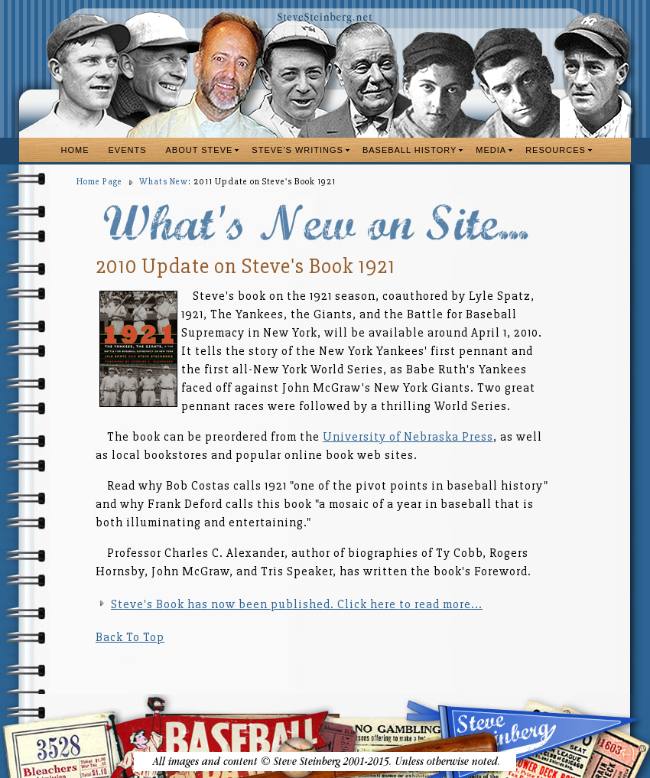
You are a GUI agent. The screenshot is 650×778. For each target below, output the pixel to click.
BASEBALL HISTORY (409, 150)
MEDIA (491, 150)
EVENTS (128, 150)
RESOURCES (555, 150)
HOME (75, 150)
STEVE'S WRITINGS (297, 150)
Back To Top (130, 637)
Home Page (99, 181)
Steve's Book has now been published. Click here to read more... (297, 604)
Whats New (163, 181)
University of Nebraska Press (408, 436)
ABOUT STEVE (199, 150)
